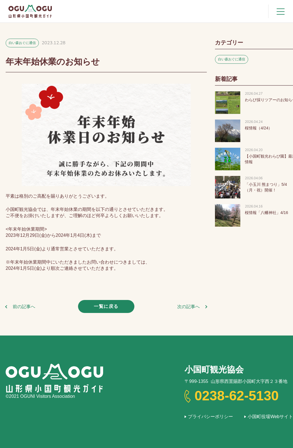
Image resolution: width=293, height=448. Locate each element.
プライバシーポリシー (210, 416)
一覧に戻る (106, 306)
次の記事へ (188, 306)
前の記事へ (24, 306)
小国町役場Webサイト (270, 416)
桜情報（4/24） (258, 128)
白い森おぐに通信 (22, 43)
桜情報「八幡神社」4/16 (266, 212)
